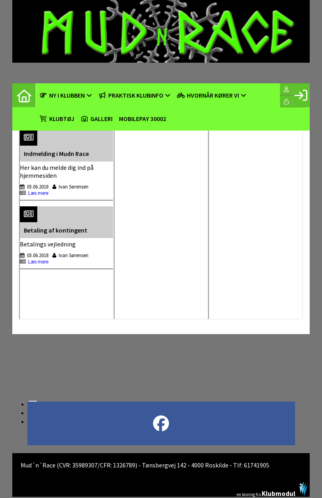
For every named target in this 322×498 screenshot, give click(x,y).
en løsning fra (272, 489)
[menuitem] (24, 95)
